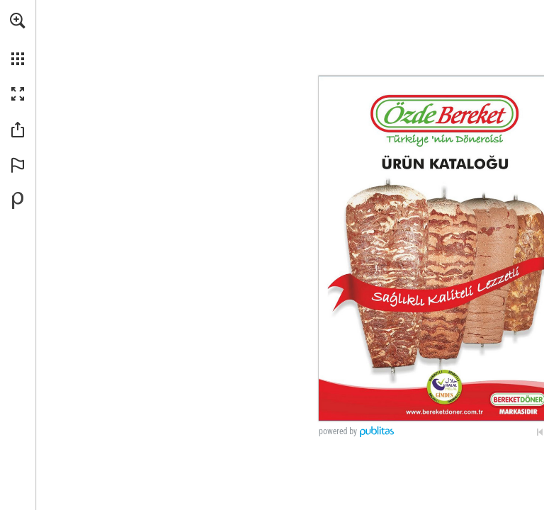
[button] (17, 20)
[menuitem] (17, 39)
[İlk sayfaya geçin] (540, 432)
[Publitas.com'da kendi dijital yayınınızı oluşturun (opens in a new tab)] (17, 200)
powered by (338, 431)
